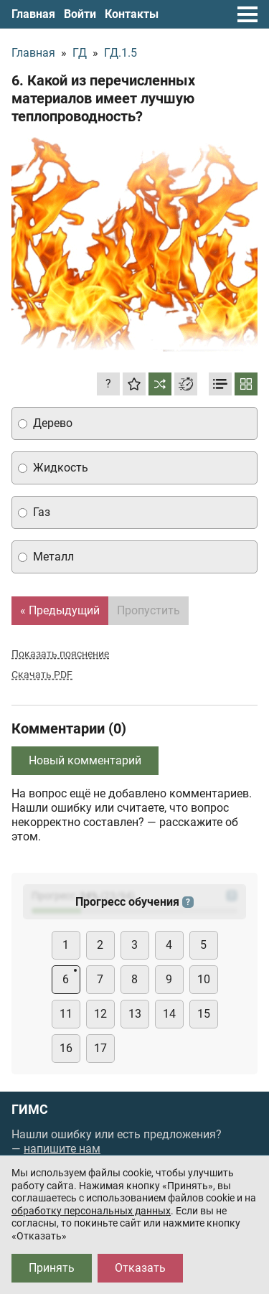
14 (169, 1014)
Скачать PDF (41, 674)
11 (66, 1014)
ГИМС (29, 1109)
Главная (33, 14)
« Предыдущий (60, 610)
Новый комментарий (85, 760)
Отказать (140, 1268)
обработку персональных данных (91, 1210)
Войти (80, 14)
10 (203, 979)
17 (100, 1048)
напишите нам (62, 1148)
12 (100, 1014)
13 (134, 1014)
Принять (52, 1268)
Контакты (132, 14)
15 (203, 1014)
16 (66, 1048)
